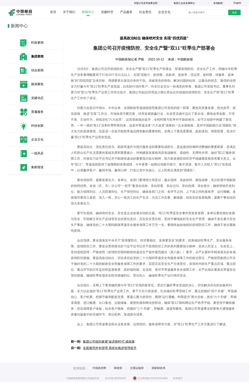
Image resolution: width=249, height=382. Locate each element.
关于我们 (69, 12)
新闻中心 (88, 12)
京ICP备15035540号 (115, 378)
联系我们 (178, 378)
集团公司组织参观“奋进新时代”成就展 (109, 341)
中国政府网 (99, 368)
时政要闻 (37, 42)
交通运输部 (137, 368)
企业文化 (164, 12)
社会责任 (145, 12)
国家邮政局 (158, 368)
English (237, 3)
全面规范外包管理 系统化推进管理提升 (110, 348)
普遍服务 (37, 111)
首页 (53, 12)
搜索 (234, 12)
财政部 (118, 368)
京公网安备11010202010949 (150, 378)
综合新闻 (37, 70)
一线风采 (37, 153)
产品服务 (126, 12)
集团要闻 (37, 56)
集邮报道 (37, 167)
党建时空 (107, 12)
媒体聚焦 (37, 84)
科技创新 (37, 125)
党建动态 (37, 98)
